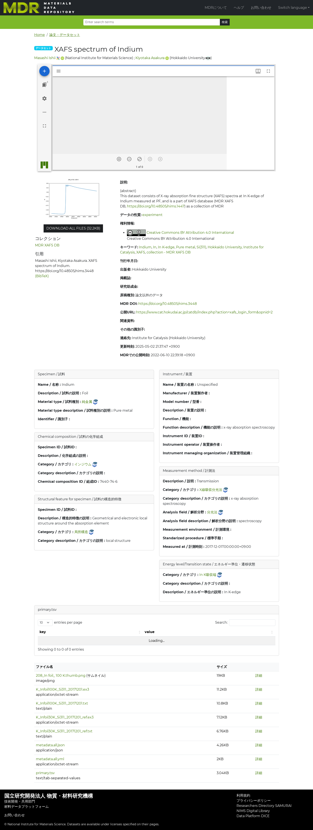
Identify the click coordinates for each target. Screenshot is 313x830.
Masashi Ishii (45, 58)
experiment (152, 215)
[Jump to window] (44, 85)
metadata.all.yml (50, 759)
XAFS (140, 252)
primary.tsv (45, 773)
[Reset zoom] (139, 159)
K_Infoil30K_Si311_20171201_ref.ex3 (65, 717)
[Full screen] (44, 126)
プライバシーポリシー (254, 801)
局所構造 (81, 532)
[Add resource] (44, 71)
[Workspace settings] (44, 98)
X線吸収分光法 (210, 490)
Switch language (292, 8)
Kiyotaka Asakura (150, 58)
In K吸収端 (207, 575)
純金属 (87, 402)
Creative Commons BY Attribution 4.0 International (190, 233)
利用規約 (243, 795)
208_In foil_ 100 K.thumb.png (60, 676)
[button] (140, 632)
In (154, 247)
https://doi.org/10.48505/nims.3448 (167, 304)
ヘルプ (239, 8)
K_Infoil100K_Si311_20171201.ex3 (62, 689)
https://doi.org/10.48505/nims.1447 (155, 206)
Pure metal (185, 247)
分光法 (212, 512)
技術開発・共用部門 (19, 801)
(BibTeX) (42, 276)
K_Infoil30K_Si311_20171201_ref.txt (64, 731)
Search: (221, 622)
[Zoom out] (129, 159)
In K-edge (166, 247)
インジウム (82, 464)
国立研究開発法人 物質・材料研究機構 (48, 796)
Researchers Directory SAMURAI (264, 806)
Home (39, 35)
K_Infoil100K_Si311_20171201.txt (62, 703)
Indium (145, 247)
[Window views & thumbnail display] (258, 71)
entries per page (68, 622)
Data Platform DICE (253, 816)
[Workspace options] (44, 112)
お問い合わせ (261, 8)
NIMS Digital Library (253, 811)
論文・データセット (64, 35)
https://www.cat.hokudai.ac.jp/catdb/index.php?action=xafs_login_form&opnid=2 (204, 312)
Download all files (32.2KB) (73, 228)
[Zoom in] (119, 159)
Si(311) (201, 247)
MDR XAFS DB (47, 245)
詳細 (258, 676)
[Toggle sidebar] (58, 71)
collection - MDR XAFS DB (169, 252)
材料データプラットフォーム (26, 807)
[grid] (250, 123)
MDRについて (216, 8)
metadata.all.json (50, 745)
